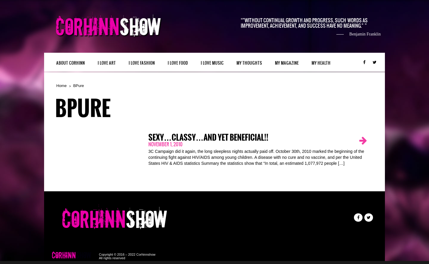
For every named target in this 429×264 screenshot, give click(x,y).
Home (61, 85)
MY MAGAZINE (287, 63)
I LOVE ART (107, 63)
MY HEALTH (321, 63)
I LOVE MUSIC (212, 63)
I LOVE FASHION (142, 63)
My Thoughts (249, 63)
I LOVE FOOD (178, 63)
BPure (78, 85)
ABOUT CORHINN (70, 63)
